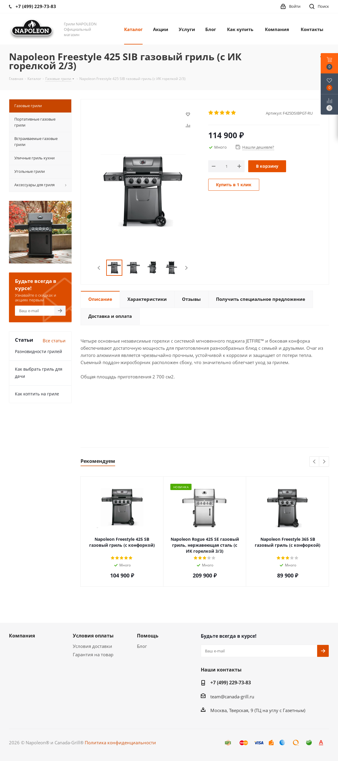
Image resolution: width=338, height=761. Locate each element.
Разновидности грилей (38, 351)
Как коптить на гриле (37, 394)
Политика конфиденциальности (120, 742)
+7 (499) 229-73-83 (230, 682)
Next (186, 268)
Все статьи (54, 340)
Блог (142, 646)
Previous (99, 268)
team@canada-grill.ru (232, 697)
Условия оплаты (93, 635)
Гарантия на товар (93, 654)
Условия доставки (92, 646)
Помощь (147, 635)
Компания (22, 635)
